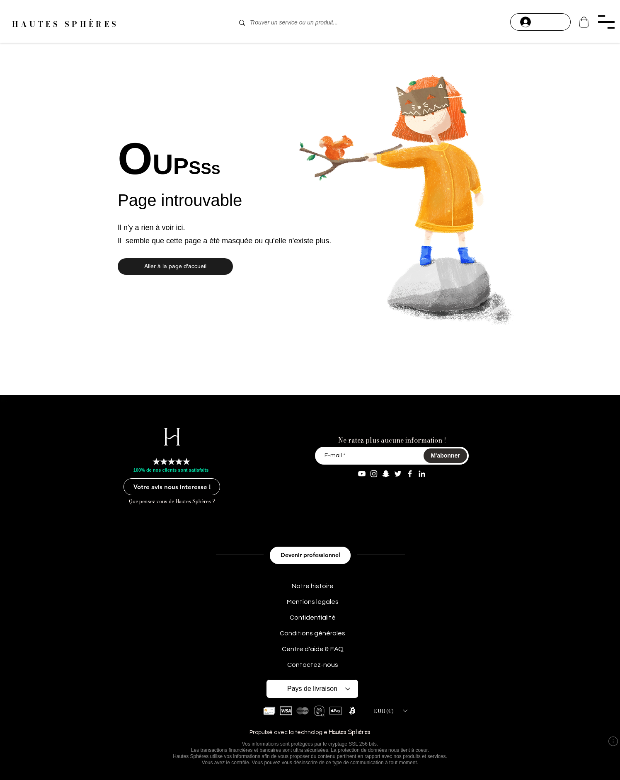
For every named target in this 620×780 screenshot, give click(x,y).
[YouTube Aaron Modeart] (361, 473)
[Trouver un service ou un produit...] (309, 23)
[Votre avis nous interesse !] (172, 486)
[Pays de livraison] (312, 688)
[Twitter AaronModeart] (397, 473)
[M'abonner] (445, 455)
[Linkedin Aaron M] (421, 473)
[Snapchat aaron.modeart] (385, 473)
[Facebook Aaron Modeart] (409, 473)
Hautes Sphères (350, 732)
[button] (606, 22)
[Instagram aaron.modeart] (373, 473)
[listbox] (390, 711)
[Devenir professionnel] (310, 555)
